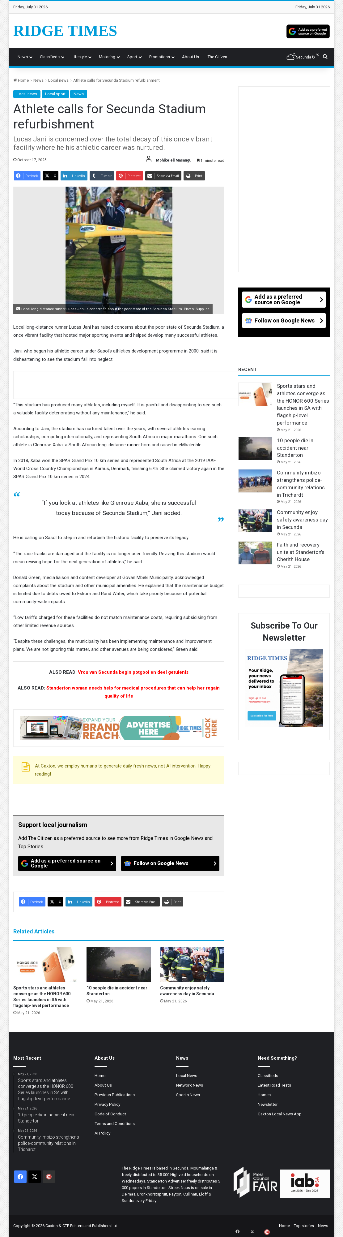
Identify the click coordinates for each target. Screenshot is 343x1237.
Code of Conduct (110, 1113)
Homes (264, 1094)
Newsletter (268, 1104)
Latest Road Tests (274, 1085)
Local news (58, 80)
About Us (103, 1085)
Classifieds (50, 56)
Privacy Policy (107, 1104)
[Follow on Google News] (170, 863)
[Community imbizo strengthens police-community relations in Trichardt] (255, 481)
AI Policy (102, 1133)
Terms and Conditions (115, 1123)
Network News (189, 1085)
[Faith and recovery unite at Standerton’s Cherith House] (255, 553)
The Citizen (217, 56)
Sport (132, 56)
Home (21, 80)
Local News (186, 1075)
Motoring (107, 56)
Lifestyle (79, 56)
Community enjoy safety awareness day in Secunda (302, 519)
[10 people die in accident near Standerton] (119, 964)
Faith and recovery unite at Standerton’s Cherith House (300, 552)
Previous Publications (115, 1094)
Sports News (188, 1094)
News (23, 56)
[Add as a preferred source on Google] (308, 30)
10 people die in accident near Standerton (295, 447)
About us (190, 56)
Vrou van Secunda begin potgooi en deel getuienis (133, 672)
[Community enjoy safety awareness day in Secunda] (192, 964)
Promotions (159, 56)
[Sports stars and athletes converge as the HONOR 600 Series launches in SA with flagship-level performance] (45, 964)
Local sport (55, 94)
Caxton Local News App (280, 1113)
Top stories (304, 1225)
